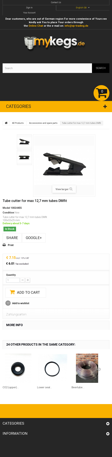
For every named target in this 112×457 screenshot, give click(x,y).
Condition (8, 212)
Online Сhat (36, 25)
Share (12, 238)
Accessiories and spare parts (43, 123)
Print (11, 245)
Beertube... (78, 387)
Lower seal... (44, 387)
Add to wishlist (20, 303)
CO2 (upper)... (11, 387)
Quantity (11, 275)
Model (6, 207)
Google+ (34, 238)
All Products (18, 123)
